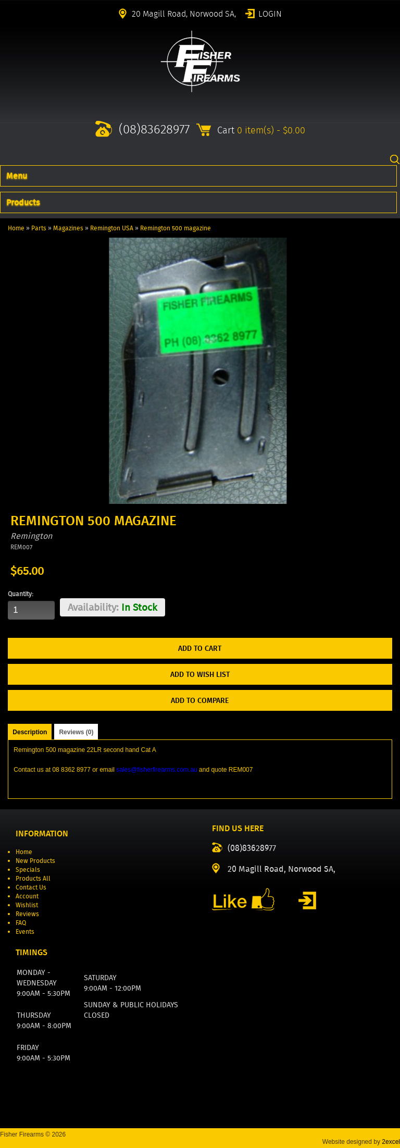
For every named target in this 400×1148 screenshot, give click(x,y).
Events (25, 931)
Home (16, 228)
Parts (38, 228)
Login (270, 13)
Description (29, 732)
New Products (35, 860)
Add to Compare (200, 700)
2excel (391, 1141)
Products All (33, 878)
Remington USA (111, 228)
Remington (31, 536)
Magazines (68, 228)
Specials (28, 869)
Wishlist (27, 904)
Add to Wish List (200, 674)
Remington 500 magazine (175, 228)
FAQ (21, 922)
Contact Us (31, 887)
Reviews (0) (76, 732)
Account (27, 896)
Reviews (27, 913)
